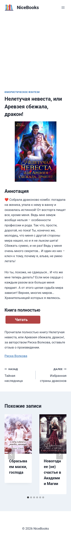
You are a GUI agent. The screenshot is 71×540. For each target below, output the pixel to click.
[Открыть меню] (62, 7)
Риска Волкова (16, 356)
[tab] (28, 497)
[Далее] (59, 454)
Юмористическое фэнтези (22, 92)
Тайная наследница (18, 374)
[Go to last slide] (11, 454)
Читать (21, 319)
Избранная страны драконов (53, 374)
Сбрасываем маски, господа (18, 467)
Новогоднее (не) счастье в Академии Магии (52, 472)
